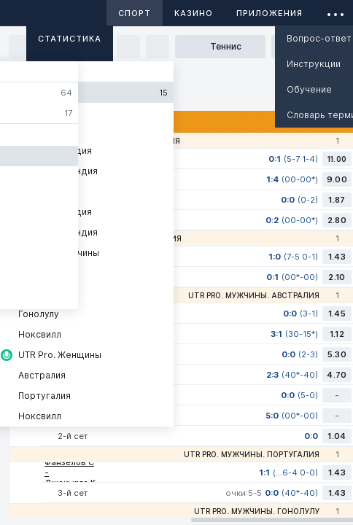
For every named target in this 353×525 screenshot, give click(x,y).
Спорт (134, 13)
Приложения (269, 13)
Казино (193, 13)
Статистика (69, 39)
